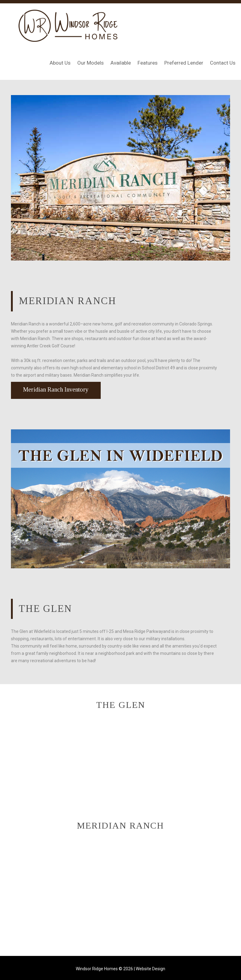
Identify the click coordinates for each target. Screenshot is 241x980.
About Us (60, 63)
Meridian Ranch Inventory (56, 389)
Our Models (90, 63)
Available (120, 63)
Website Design (150, 968)
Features (148, 63)
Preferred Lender (183, 63)
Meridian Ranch (67, 300)
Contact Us (223, 63)
